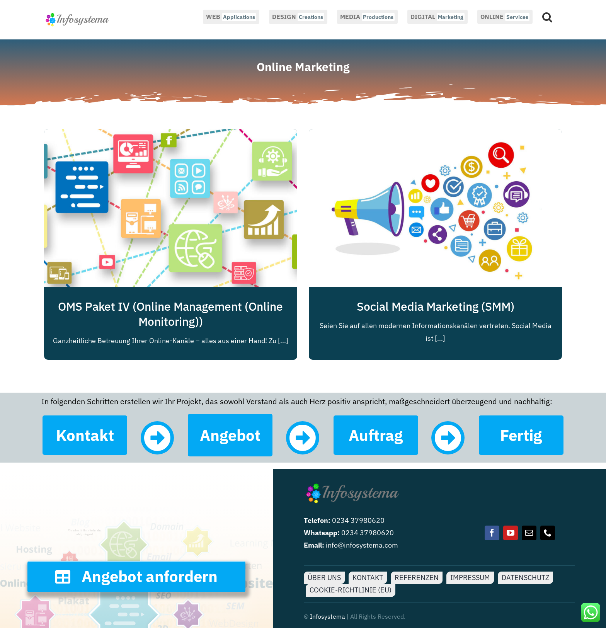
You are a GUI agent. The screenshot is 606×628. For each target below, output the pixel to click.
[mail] (529, 533)
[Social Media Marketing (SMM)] (435, 135)
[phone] (547, 533)
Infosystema (327, 616)
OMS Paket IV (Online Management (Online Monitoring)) (170, 314)
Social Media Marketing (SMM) (435, 306)
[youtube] (510, 533)
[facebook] (492, 533)
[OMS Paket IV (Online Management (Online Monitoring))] (170, 135)
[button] (547, 16)
